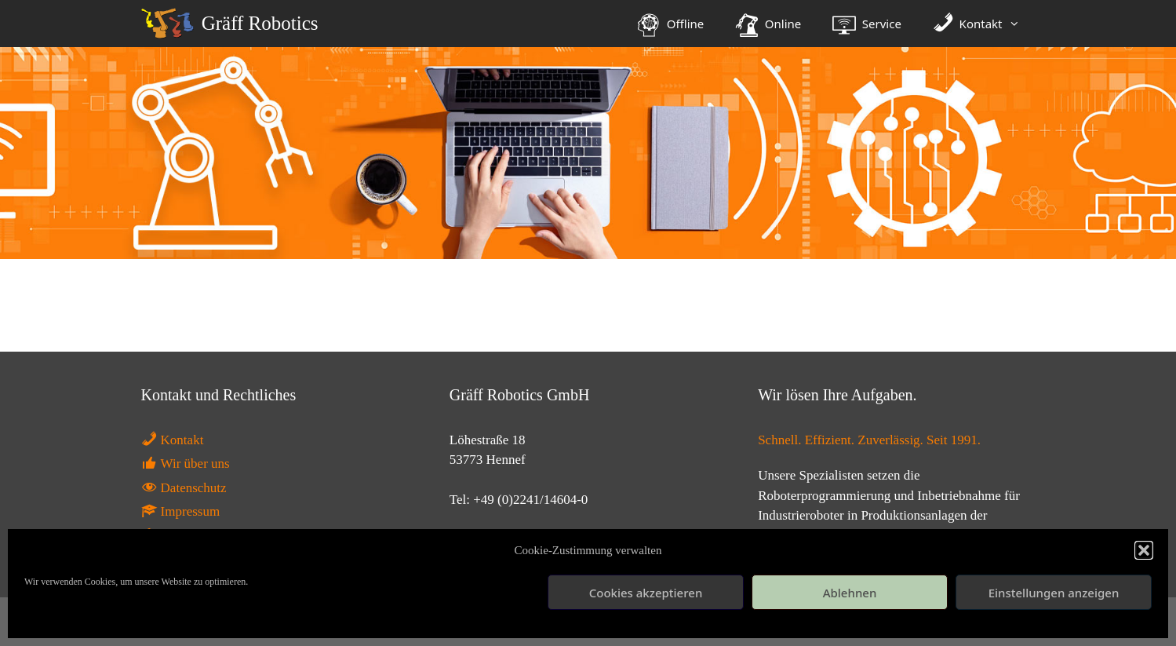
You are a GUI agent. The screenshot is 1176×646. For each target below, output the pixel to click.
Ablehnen (850, 592)
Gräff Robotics (260, 23)
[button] (1144, 550)
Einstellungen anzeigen (1054, 592)
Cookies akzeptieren (646, 592)
